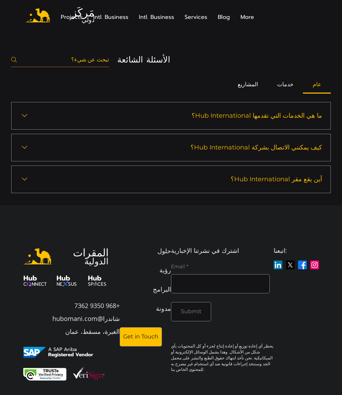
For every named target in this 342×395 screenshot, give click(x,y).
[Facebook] (302, 265)
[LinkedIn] (278, 265)
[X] (290, 265)
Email (178, 266)
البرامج (162, 289)
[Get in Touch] (141, 336)
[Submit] (191, 311)
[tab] (317, 84)
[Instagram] (314, 265)
